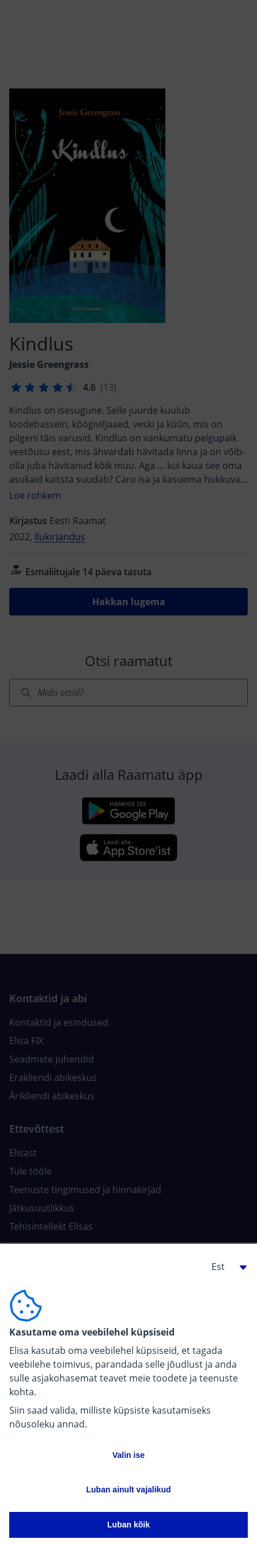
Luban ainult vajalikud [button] (128, 1489)
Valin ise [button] (128, 1455)
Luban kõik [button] (128, 1524)
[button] (225, 1266)
